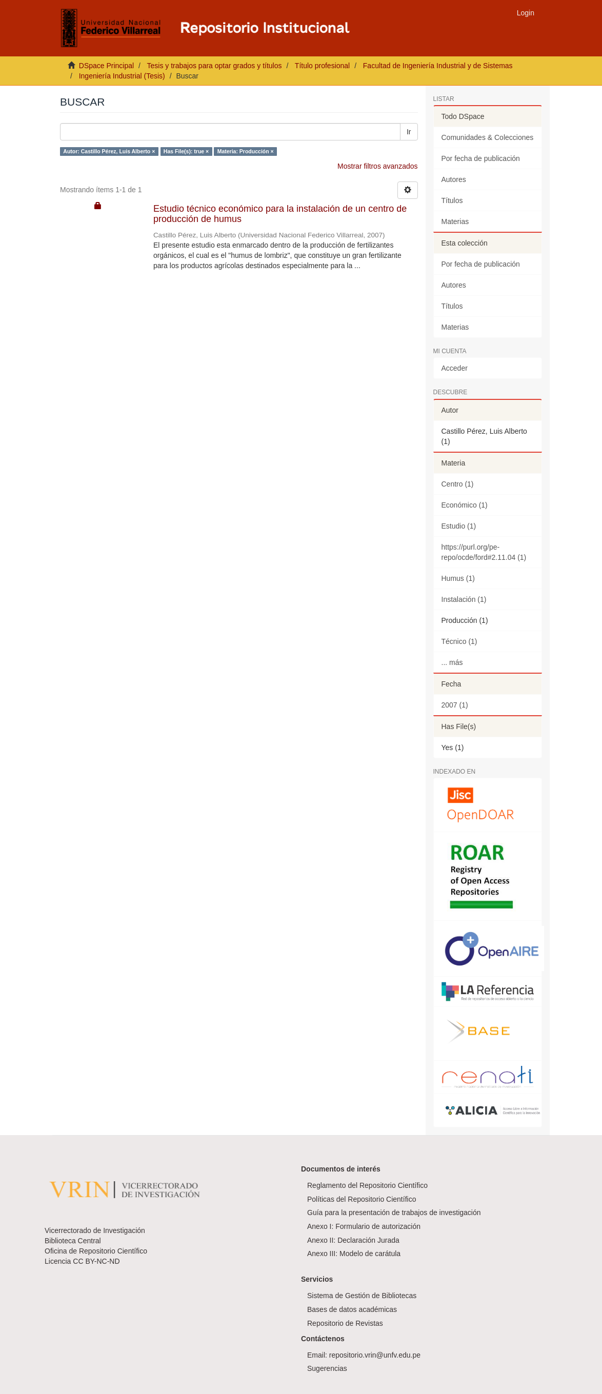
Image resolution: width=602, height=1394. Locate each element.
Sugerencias (327, 1368)
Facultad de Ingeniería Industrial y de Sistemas (438, 66)
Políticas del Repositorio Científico (361, 1199)
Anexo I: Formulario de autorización (363, 1226)
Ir (409, 132)
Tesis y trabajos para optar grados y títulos (214, 66)
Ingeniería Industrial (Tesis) (122, 76)
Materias (455, 221)
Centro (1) (458, 484)
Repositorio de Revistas (345, 1323)
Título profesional (322, 66)
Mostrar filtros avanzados (377, 166)
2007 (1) (455, 705)
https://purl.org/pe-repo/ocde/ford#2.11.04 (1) (484, 552)
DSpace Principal (106, 66)
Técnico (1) (459, 641)
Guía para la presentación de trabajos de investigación (394, 1212)
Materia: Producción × (245, 151)
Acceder (455, 368)
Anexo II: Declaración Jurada (353, 1240)
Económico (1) (465, 505)
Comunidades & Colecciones (488, 137)
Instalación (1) (464, 599)
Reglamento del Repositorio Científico (367, 1185)
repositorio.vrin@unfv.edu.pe (374, 1355)
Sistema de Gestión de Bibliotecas (361, 1295)
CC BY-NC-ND (96, 1261)
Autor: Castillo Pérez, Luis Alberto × (109, 151)
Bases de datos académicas (352, 1309)
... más (452, 662)
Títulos (452, 200)
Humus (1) (458, 578)
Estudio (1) (459, 526)
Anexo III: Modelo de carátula (353, 1253)
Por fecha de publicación (481, 158)
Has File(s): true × (186, 151)
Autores (454, 179)
